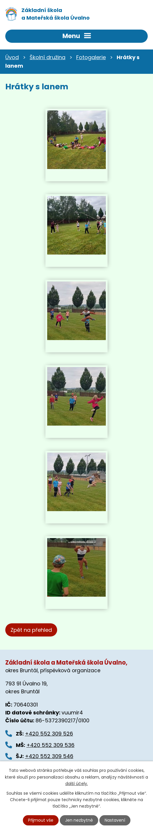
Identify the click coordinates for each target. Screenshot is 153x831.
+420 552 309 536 (50, 745)
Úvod (12, 57)
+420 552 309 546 (49, 756)
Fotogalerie (91, 57)
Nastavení (115, 820)
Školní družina (47, 57)
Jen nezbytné (79, 820)
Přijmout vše (40, 820)
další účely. (76, 783)
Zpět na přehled (31, 630)
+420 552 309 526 (49, 733)
